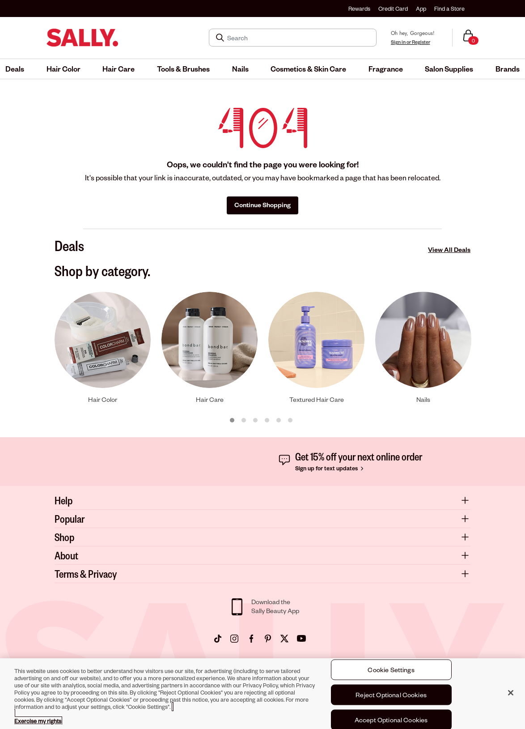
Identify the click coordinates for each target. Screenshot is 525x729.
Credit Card (393, 8)
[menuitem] (15, 69)
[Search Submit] (221, 37)
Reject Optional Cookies (391, 695)
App (421, 8)
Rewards (359, 8)
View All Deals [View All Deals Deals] (449, 249)
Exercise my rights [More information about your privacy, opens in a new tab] (37, 721)
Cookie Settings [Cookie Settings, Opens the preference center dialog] (391, 670)
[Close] (511, 693)
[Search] (299, 37)
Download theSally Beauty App (275, 606)
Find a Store (449, 8)
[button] (15, 69)
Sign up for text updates (330, 468)
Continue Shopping (262, 204)
